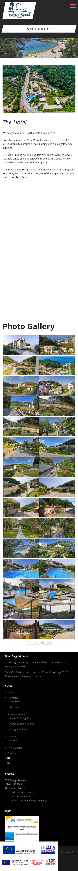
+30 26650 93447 (39, 29)
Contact (11, 753)
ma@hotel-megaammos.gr (34, 800)
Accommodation (16, 714)
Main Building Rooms (22, 723)
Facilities (15, 707)
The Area (12, 736)
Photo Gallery (14, 747)
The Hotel (12, 697)
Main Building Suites (21, 718)
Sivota (13, 740)
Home (10, 692)
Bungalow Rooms (19, 729)
